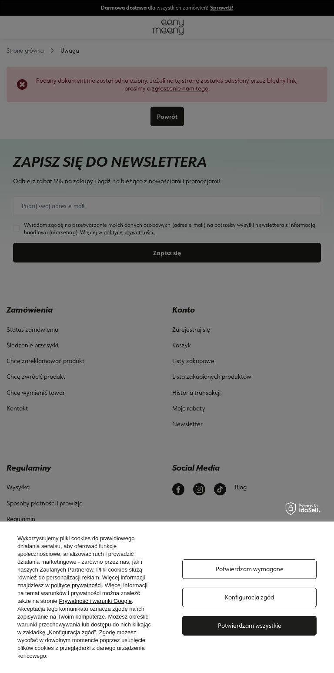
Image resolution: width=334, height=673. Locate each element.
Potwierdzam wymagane (250, 569)
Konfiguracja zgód (249, 597)
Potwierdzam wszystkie (249, 625)
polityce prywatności (76, 585)
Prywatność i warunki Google (95, 601)
